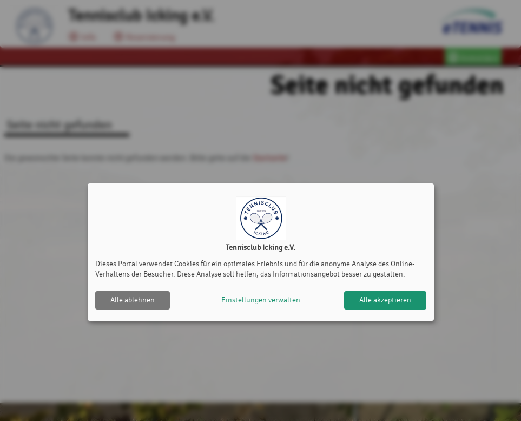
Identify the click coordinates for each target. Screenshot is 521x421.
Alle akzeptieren (385, 300)
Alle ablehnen (132, 300)
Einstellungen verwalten (260, 300)
